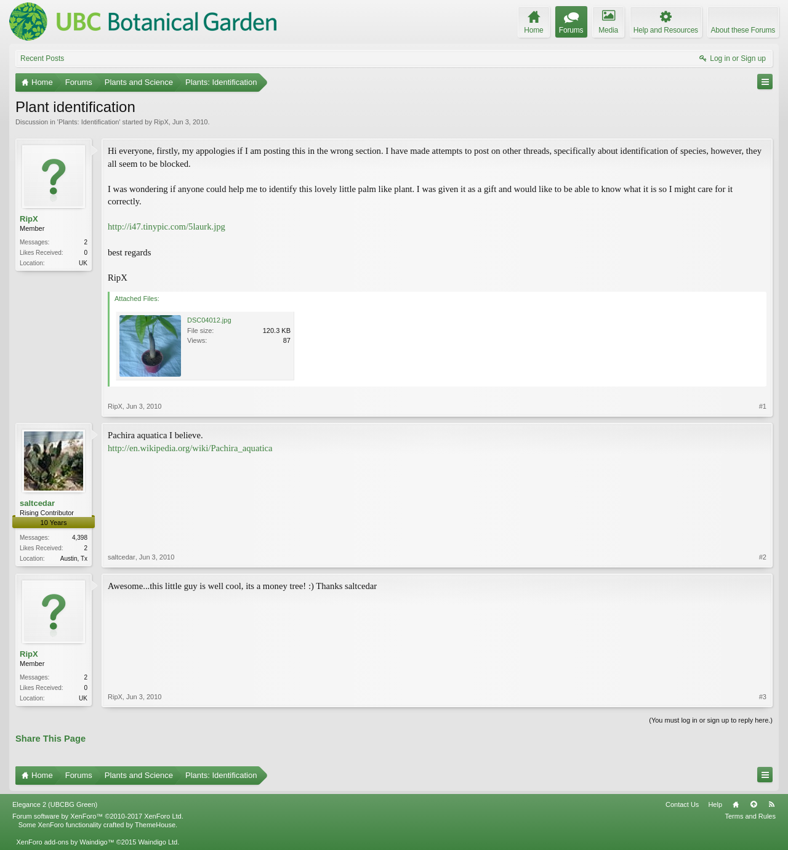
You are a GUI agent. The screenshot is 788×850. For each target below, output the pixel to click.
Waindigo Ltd (157, 842)
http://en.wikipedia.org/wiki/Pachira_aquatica (190, 448)
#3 (762, 696)
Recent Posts (42, 58)
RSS (771, 804)
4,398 (79, 537)
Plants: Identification (88, 122)
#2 (762, 557)
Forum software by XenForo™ (97, 816)
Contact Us (682, 804)
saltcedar (37, 503)
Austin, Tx (73, 558)
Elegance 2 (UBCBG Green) (54, 804)
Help (715, 804)
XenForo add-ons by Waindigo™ (65, 842)
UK (83, 263)
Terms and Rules (750, 816)
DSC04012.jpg (209, 320)
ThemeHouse (155, 824)
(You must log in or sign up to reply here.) (711, 720)
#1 (762, 406)
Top (753, 804)
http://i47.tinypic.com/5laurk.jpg (166, 226)
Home (735, 804)
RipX (161, 122)
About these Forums (743, 30)
